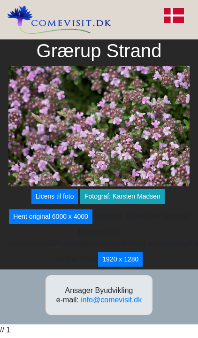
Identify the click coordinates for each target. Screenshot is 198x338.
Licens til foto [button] (55, 196)
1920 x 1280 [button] (120, 259)
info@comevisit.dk (111, 300)
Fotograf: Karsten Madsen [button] (122, 196)
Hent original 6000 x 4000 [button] (50, 216)
